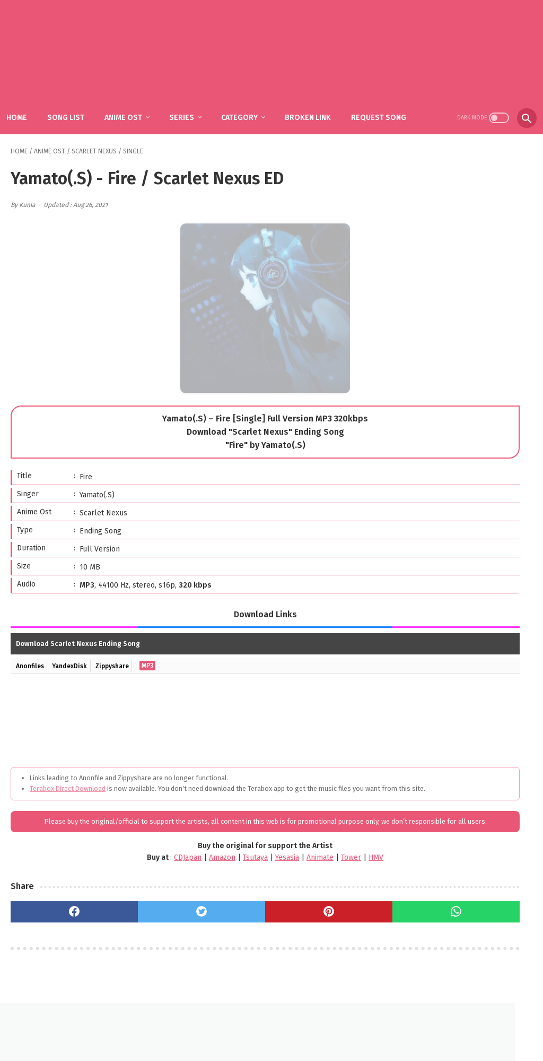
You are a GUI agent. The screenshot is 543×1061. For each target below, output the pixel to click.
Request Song (46, 118)
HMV (298, 875)
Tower (273, 875)
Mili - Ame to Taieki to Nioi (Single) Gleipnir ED (478, 588)
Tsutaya (177, 875)
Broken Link (320, 95)
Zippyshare (124, 662)
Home (29, 95)
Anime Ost (136, 95)
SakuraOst (279, 1044)
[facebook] (55, 930)
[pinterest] (231, 930)
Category (252, 95)
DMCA (284, 1027)
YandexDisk (76, 662)
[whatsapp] (320, 930)
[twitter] (143, 930)
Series (194, 95)
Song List (78, 95)
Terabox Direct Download (68, 785)
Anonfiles (32, 662)
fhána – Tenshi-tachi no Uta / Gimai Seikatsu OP (477, 539)
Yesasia (209, 875)
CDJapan (110, 875)
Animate (242, 875)
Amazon (144, 875)
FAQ (255, 1027)
